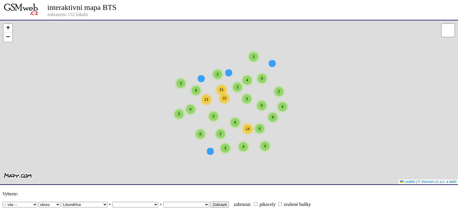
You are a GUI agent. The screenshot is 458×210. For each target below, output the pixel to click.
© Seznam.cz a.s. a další (437, 182)
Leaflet (407, 182)
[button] (253, 67)
